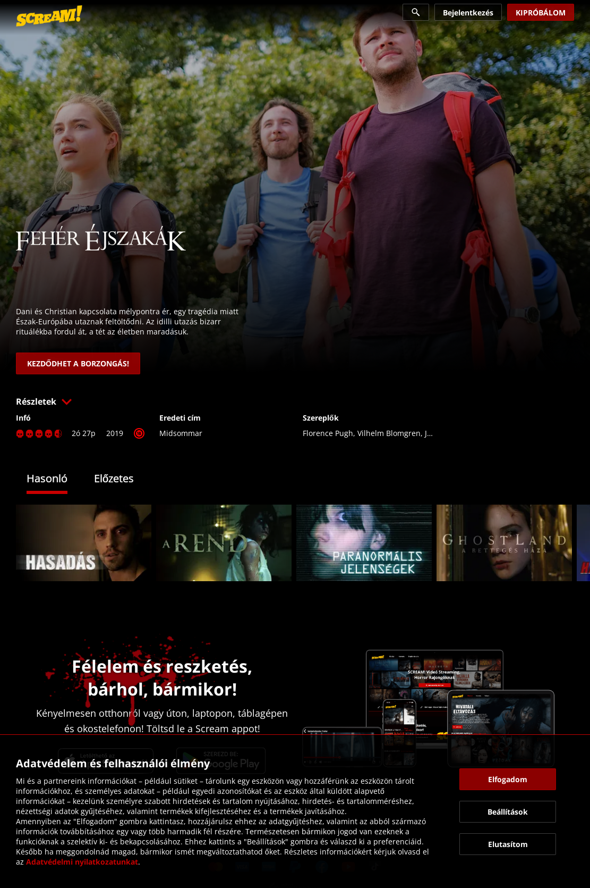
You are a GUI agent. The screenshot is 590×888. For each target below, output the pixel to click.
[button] (295, 401)
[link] (49, 16)
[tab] (55, 480)
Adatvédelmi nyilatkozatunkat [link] (82, 862)
